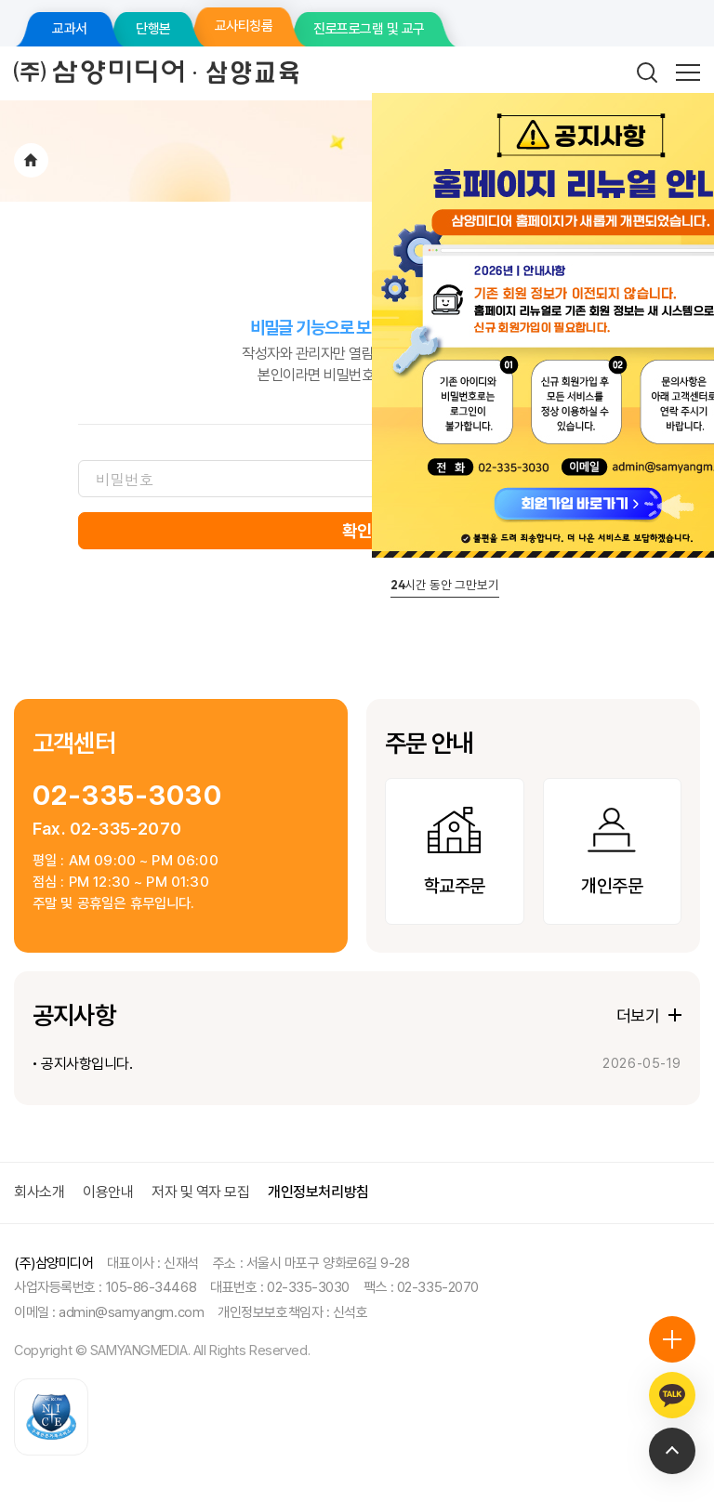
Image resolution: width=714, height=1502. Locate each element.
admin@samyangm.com (131, 1312)
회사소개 (39, 1192)
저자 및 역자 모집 (200, 1192)
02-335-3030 (127, 795)
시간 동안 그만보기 (444, 584)
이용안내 (108, 1192)
